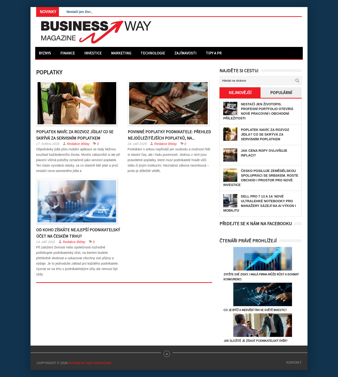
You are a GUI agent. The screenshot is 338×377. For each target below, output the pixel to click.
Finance (67, 53)
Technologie (153, 53)
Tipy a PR (214, 53)
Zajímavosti (185, 53)
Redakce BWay (78, 144)
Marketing (121, 53)
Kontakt (294, 362)
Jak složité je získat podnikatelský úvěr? (255, 341)
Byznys (45, 53)
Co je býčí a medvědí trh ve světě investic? (255, 310)
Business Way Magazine (90, 363)
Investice (93, 53)
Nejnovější (240, 92)
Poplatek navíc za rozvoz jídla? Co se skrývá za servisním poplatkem (265, 134)
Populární (281, 92)
